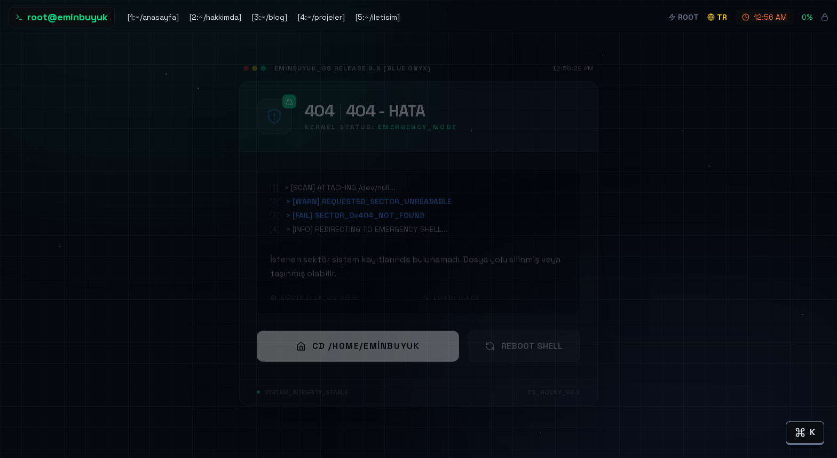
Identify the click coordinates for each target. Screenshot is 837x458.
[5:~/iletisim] (378, 17)
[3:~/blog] (269, 17)
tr (717, 17)
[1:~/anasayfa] (153, 17)
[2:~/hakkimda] (215, 17)
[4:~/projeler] (321, 17)
